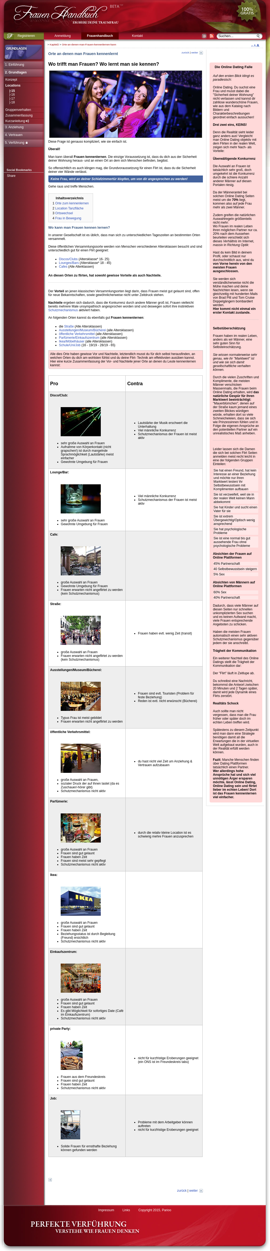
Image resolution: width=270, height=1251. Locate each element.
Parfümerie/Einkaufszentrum (79, 338)
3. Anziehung (14, 127)
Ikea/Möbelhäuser (71, 341)
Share (11, 176)
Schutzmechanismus (63, 310)
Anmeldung (63, 36)
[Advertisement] (125, 1168)
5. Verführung (16, 143)
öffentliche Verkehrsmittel (77, 334)
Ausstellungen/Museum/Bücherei (82, 330)
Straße (69, 326)
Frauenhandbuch (100, 36)
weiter (197, 52)
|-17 (12, 98)
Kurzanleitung (17, 121)
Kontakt (137, 36)
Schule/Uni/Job (70, 345)
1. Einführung (14, 65)
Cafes (63, 266)
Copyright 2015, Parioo (154, 1210)
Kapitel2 (54, 44)
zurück (185, 52)
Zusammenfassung (19, 115)
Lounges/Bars (69, 263)
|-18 (12, 102)
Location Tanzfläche (69, 208)
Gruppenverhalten (18, 110)
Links (126, 1210)
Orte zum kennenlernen (72, 203)
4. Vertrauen (13, 135)
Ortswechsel (64, 213)
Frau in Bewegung (68, 218)
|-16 (12, 94)
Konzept (11, 79)
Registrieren (26, 36)
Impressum (106, 1210)
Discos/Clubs (68, 259)
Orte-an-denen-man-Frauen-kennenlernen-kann (89, 44)
